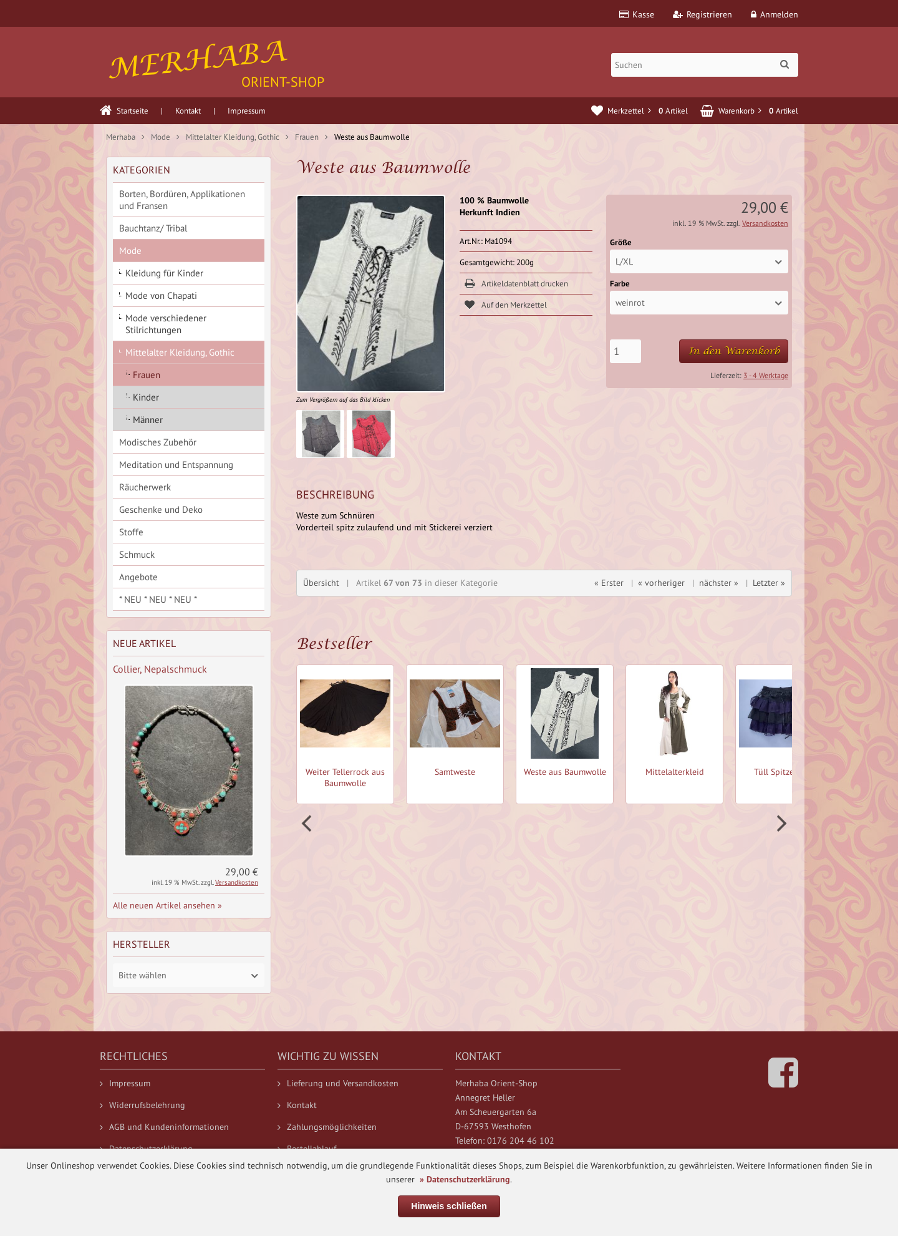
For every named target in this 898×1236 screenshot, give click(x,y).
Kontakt (188, 110)
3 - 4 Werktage (765, 375)
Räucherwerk (145, 487)
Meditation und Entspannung (176, 464)
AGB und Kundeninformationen (164, 1126)
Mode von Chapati (161, 295)
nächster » (718, 582)
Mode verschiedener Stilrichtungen (165, 324)
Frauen (146, 375)
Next (780, 823)
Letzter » (769, 582)
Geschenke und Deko (161, 509)
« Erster (609, 582)
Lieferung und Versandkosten (338, 1083)
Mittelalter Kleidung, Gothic (179, 352)
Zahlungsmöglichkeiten (327, 1126)
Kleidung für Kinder (164, 273)
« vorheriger (661, 582)
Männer (148, 420)
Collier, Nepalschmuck (160, 669)
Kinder (146, 397)
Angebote (138, 577)
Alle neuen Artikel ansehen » (167, 905)
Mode (130, 250)
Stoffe (131, 532)
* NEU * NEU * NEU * (158, 599)
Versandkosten (765, 223)
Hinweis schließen (448, 1206)
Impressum (247, 110)
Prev (308, 823)
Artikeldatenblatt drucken (524, 283)
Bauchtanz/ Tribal (153, 228)
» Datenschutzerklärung (465, 1179)
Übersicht (321, 582)
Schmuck (137, 554)
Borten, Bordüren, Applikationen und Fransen (182, 200)
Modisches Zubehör (157, 442)
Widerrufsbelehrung (142, 1105)
